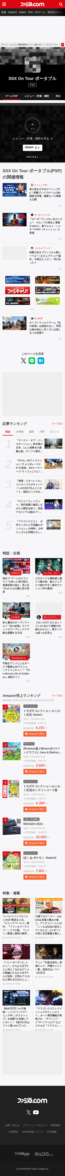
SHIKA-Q (15, 573)
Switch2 (12, 12)
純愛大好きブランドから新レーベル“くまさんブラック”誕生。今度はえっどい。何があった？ (45, 257)
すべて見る (57, 423)
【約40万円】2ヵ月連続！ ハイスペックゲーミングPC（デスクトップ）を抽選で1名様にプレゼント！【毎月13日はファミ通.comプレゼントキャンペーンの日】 (16, 1017)
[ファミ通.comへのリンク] (32, 4)
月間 (41, 431)
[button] (32, 156)
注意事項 (13, 1131)
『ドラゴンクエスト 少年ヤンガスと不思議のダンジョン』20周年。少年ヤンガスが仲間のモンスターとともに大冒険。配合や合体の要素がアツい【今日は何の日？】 (29, 527)
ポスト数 (54, 431)
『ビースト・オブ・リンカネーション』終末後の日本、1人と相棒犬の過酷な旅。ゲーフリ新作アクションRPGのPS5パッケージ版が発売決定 (29, 446)
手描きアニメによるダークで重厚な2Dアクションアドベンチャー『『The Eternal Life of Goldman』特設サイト (16, 670)
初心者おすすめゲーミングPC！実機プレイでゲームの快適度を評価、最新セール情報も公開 (45, 194)
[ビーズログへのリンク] (44, 1153)
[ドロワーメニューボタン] (4, 4)
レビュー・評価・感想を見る (31, 138)
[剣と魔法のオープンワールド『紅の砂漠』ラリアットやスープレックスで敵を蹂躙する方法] (16, 610)
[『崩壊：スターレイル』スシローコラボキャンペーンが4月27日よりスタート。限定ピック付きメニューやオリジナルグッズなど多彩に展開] (54, 484)
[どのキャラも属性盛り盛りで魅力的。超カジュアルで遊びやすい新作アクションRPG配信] (49, 566)
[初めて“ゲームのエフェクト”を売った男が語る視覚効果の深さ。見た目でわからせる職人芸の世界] (16, 566)
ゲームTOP (11, 96)
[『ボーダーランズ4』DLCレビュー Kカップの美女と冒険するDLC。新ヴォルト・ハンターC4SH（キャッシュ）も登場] (15, 220)
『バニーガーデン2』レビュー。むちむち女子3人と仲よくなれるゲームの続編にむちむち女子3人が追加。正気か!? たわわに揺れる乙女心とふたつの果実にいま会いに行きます (16, 971)
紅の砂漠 (38, 318)
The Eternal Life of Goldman (20, 658)
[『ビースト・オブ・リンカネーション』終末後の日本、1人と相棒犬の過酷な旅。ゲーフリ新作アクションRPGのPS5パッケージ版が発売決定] (54, 444)
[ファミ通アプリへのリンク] (22, 1153)
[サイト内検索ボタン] (61, 4)
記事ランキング (15, 424)
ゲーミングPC (40, 185)
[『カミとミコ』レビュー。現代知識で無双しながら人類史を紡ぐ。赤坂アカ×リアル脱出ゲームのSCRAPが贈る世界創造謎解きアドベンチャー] (54, 504)
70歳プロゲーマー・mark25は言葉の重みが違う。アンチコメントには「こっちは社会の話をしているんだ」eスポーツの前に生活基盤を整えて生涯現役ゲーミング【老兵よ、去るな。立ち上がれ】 (48, 925)
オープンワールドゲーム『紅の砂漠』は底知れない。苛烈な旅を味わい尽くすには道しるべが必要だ (45, 327)
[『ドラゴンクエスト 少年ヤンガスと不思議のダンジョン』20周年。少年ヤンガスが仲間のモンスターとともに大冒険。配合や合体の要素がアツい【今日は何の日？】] (54, 525)
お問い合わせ (12, 1125)
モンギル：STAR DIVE (52, 573)
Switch (22, 12)
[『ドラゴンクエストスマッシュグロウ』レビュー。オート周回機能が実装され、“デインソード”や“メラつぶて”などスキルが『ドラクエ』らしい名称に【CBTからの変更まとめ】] (49, 998)
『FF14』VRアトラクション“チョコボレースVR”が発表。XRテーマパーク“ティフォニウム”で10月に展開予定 (29, 466)
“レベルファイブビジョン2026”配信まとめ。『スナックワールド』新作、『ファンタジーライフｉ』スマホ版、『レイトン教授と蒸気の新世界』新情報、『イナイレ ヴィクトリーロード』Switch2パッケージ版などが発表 (16, 925)
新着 (3, 12)
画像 (58, 96)
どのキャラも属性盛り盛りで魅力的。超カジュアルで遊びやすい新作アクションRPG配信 (48, 583)
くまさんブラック (42, 248)
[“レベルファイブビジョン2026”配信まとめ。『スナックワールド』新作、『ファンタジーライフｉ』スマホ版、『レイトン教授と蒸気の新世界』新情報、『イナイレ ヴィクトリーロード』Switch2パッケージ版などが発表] (16, 906)
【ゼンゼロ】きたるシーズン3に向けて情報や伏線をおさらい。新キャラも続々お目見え (48, 627)
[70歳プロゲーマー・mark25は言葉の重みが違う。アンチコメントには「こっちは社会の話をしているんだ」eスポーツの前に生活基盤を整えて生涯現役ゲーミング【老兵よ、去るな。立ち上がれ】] (49, 906)
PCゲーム (40, 12)
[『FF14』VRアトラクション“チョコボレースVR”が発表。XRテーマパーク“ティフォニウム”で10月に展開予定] (54, 464)
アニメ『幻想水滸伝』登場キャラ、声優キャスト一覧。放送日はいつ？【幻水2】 (48, 967)
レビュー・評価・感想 (37, 96)
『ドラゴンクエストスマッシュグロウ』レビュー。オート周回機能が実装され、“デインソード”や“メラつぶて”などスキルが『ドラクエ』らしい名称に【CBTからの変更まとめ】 (48, 1017)
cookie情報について (32, 1131)
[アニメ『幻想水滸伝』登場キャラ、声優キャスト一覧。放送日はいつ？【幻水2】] (49, 952)
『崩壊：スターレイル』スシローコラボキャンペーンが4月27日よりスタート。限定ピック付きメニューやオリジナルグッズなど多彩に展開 (29, 486)
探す (37, 147)
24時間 (19, 431)
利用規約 (55, 1125)
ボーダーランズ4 (42, 215)
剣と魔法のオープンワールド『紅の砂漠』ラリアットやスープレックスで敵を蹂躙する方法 (16, 627)
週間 (31, 431)
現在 (7, 431)
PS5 (30, 12)
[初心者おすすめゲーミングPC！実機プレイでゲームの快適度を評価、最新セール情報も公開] (15, 190)
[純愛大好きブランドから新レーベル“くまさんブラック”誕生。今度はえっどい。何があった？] (15, 253)
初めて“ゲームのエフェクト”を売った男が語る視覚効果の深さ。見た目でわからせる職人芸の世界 (16, 585)
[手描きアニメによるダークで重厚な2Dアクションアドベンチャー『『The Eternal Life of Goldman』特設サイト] (16, 651)
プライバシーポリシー (35, 1125)
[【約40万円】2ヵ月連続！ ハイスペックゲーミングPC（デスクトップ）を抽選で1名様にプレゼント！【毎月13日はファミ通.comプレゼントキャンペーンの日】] (16, 998)
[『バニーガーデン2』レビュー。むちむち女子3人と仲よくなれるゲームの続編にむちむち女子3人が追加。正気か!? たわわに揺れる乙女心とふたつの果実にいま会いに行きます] (16, 952)
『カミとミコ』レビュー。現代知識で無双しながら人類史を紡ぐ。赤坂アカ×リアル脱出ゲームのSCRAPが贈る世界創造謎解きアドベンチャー (29, 507)
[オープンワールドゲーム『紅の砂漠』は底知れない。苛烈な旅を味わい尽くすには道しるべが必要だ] (15, 323)
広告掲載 (52, 1131)
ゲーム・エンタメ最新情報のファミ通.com (21, 44)
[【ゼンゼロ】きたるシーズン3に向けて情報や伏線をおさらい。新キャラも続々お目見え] (49, 610)
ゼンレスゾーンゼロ (52, 617)
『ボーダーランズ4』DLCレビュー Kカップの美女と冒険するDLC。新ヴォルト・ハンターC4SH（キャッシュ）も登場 (45, 226)
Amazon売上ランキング (21, 696)
